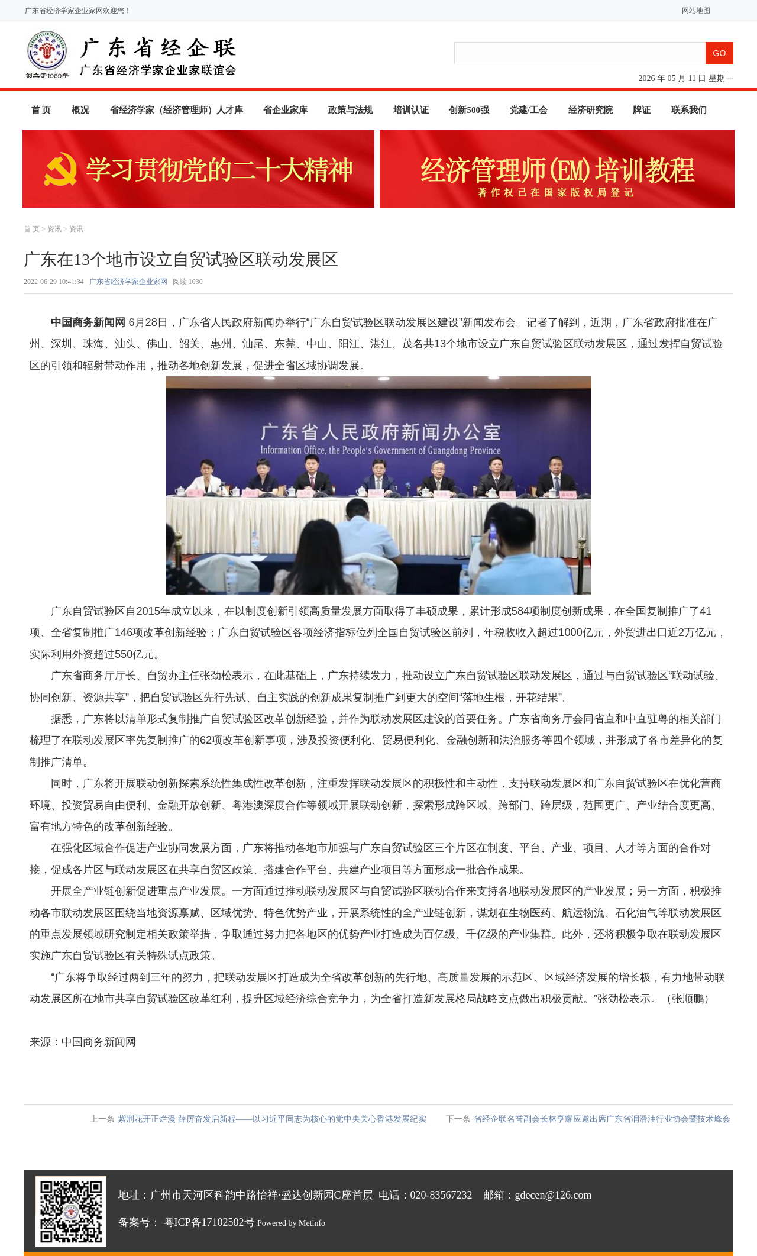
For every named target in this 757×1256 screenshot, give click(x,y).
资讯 (54, 229)
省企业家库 (285, 110)
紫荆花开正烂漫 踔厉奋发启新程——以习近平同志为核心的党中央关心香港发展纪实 (272, 1119)
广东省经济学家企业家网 (128, 281)
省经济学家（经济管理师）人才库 (176, 110)
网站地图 (693, 11)
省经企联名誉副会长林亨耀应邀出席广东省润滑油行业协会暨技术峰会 (602, 1119)
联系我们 (689, 110)
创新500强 (469, 110)
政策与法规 (350, 110)
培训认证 (411, 110)
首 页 (41, 110)
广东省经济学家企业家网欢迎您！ (78, 11)
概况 (80, 110)
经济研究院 (590, 110)
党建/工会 (529, 110)
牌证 (642, 110)
